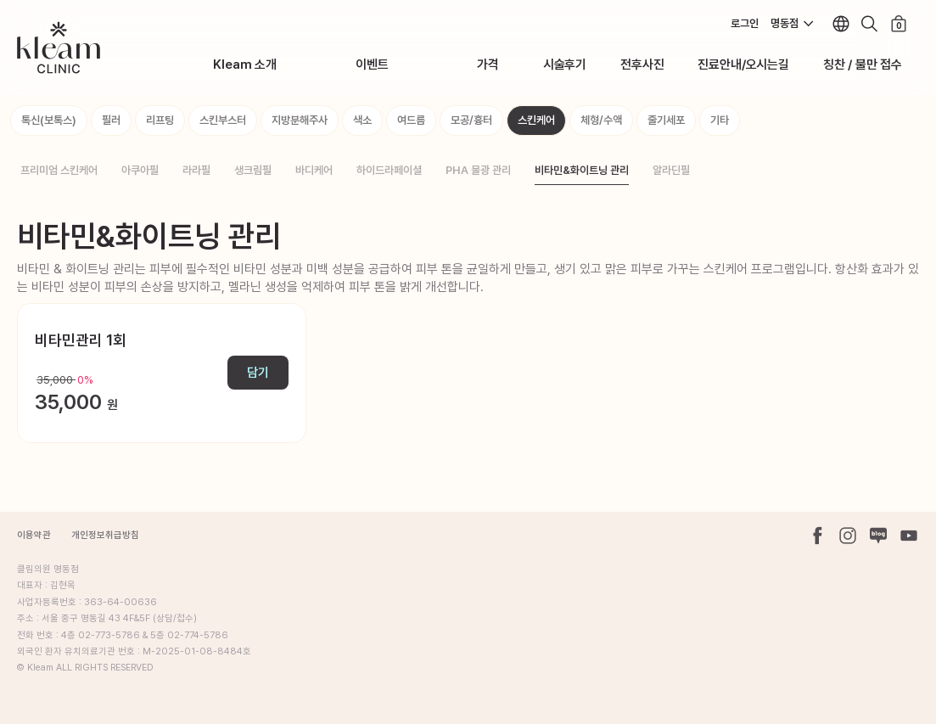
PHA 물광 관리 (478, 170)
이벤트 (372, 64)
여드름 (411, 120)
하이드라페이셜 (389, 170)
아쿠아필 (140, 170)
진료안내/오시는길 (743, 64)
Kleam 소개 (245, 64)
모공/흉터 (471, 120)
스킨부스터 (222, 120)
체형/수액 (601, 120)
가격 (488, 64)
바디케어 (314, 170)
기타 (719, 120)
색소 (362, 120)
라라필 (196, 170)
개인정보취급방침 (105, 535)
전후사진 (642, 64)
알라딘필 (671, 170)
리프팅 (160, 120)
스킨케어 (536, 120)
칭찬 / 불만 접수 (862, 64)
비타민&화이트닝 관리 (582, 170)
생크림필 (253, 170)
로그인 (745, 23)
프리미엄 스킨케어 (59, 170)
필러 (111, 120)
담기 (258, 372)
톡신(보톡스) (48, 120)
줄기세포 (666, 120)
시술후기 (564, 64)
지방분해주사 (300, 120)
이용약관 (34, 535)
